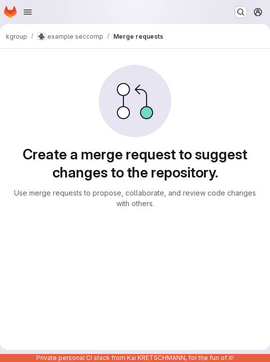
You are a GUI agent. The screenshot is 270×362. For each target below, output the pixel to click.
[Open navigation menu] (28, 12)
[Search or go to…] (241, 12)
